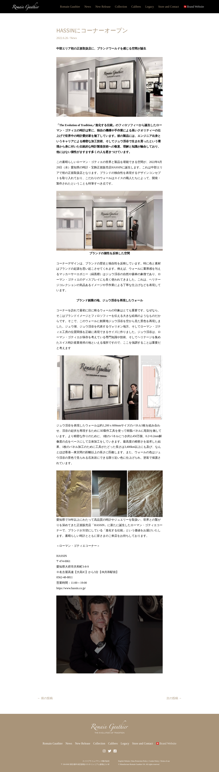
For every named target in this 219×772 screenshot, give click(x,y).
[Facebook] (115, 751)
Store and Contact (168, 6)
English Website (124, 761)
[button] (109, 221)
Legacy (149, 6)
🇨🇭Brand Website (193, 6)
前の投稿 (45, 698)
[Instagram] (104, 751)
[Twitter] (109, 751)
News (87, 6)
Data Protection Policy (139, 761)
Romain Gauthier (70, 6)
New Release (102, 6)
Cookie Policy (154, 761)
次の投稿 (174, 698)
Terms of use (165, 761)
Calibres (136, 6)
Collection (121, 6)
